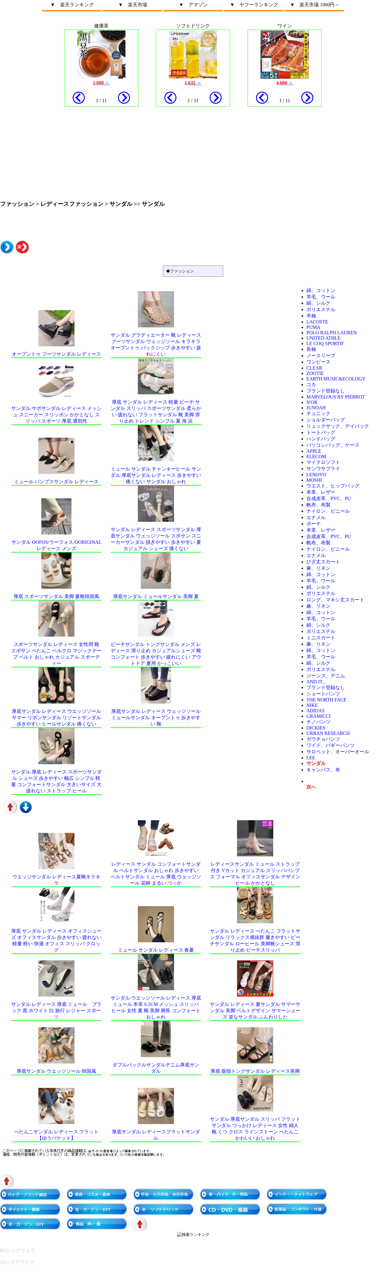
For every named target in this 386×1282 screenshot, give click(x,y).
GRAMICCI (318, 716)
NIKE (312, 705)
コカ (311, 384)
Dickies (315, 727)
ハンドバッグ (320, 438)
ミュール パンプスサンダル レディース (56, 481)
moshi (314, 480)
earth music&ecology (335, 378)
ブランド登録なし (325, 390)
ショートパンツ (323, 693)
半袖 (311, 315)
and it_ (315, 681)
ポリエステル (320, 309)
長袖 (311, 349)
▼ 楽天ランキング (72, 4)
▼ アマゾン (193, 4)
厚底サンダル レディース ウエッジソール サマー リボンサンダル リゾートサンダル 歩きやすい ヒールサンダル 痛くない (56, 717)
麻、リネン (318, 568)
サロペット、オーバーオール (337, 751)
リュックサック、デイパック (337, 426)
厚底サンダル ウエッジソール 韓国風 (56, 1071)
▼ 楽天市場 (132, 4)
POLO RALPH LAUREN (331, 332)
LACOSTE (317, 321)
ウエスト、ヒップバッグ (332, 485)
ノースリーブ (320, 355)
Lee (310, 757)
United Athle (323, 338)
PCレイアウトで (17, 1250)
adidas (315, 710)
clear (314, 367)
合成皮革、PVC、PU (328, 498)
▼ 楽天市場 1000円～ (314, 4)
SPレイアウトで (17, 1262)
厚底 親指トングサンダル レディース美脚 (255, 1071)
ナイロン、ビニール (328, 511)
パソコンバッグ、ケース (332, 445)
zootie (315, 373)
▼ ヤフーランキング (254, 4)
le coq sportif (325, 343)
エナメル (316, 517)
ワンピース (318, 361)
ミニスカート (320, 637)
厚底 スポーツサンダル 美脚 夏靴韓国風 (56, 596)
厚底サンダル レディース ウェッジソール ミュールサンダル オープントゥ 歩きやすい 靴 (156, 717)
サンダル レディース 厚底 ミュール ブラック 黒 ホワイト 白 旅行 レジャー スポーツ (56, 1010)
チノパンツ (318, 721)
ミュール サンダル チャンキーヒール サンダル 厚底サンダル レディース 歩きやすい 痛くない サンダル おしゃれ (156, 475)
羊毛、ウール (320, 296)
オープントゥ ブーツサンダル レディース (56, 354)
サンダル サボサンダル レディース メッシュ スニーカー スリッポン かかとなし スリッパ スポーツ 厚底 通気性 (56, 415)
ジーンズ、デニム (325, 675)
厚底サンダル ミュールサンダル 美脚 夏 (156, 596)
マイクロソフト (323, 462)
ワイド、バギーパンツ (330, 745)
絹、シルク (318, 303)
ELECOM (316, 456)
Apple (313, 451)
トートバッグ (320, 432)
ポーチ (313, 523)
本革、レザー (320, 492)
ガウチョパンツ (323, 739)
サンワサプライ (323, 468)
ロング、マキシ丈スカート (335, 599)
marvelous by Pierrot (335, 396)
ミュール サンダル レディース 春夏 (156, 950)
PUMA (313, 327)
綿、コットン (320, 290)
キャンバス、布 (323, 769)
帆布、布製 (318, 504)
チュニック (318, 413)
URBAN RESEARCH (328, 733)
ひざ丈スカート (323, 561)
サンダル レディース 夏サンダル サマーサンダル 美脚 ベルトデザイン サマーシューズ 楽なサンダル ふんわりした (255, 1010)
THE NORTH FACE (326, 699)
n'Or (312, 402)
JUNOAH (316, 407)
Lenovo (316, 474)
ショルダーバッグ (325, 419)
